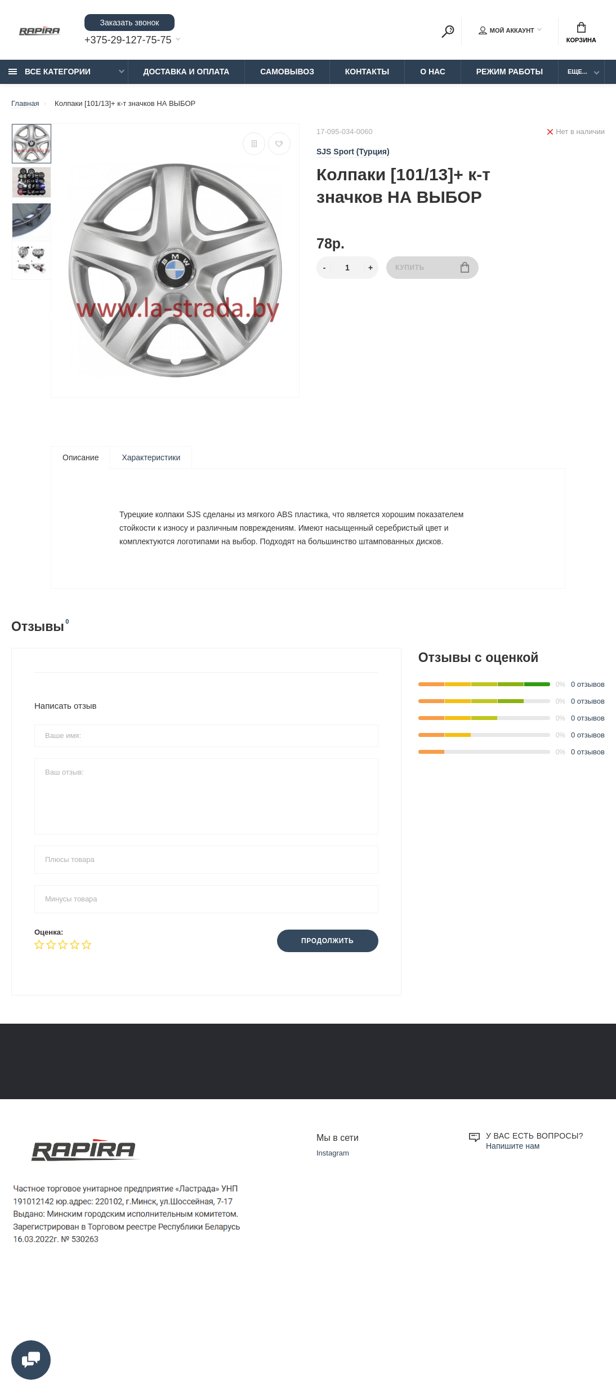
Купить (432, 267)
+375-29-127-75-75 (128, 40)
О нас (432, 71)
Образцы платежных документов (268, 1122)
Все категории (49, 71)
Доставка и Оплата (187, 71)
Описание (81, 457)
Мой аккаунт (506, 30)
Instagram (332, 1260)
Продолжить (327, 941)
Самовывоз (287, 71)
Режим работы (509, 71)
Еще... (577, 71)
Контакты (367, 71)
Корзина (581, 32)
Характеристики (151, 457)
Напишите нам (512, 1252)
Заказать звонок (129, 22)
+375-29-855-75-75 (458, 1081)
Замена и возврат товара (255, 1091)
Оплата (24, 1107)
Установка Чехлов (42, 1154)
